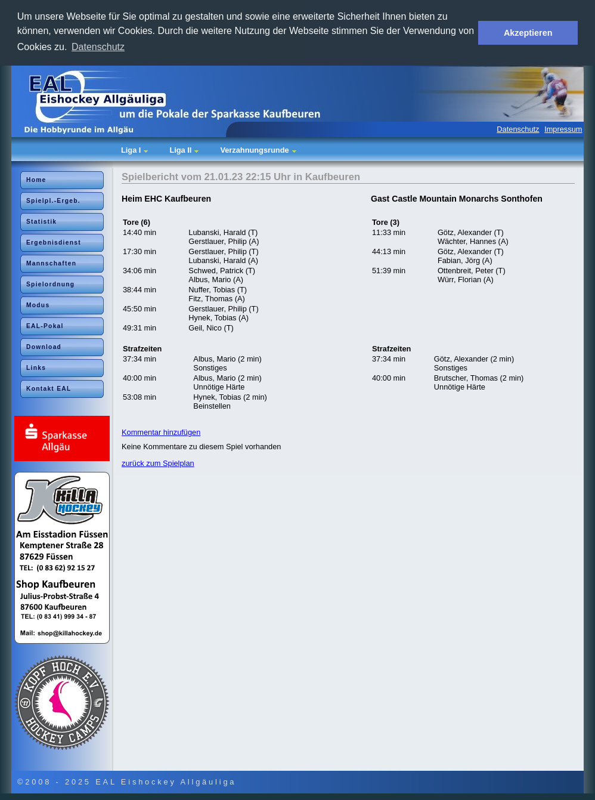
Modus (37, 305)
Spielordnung (50, 284)
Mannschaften (51, 263)
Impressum (563, 129)
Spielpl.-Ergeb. (53, 200)
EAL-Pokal (45, 326)
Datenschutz (518, 129)
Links (36, 368)
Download (43, 347)
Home (36, 180)
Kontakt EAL (49, 388)
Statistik (41, 221)
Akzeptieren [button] (528, 33)
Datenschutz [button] (98, 47)
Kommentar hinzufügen (161, 432)
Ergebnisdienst (53, 242)
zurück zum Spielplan (158, 463)
